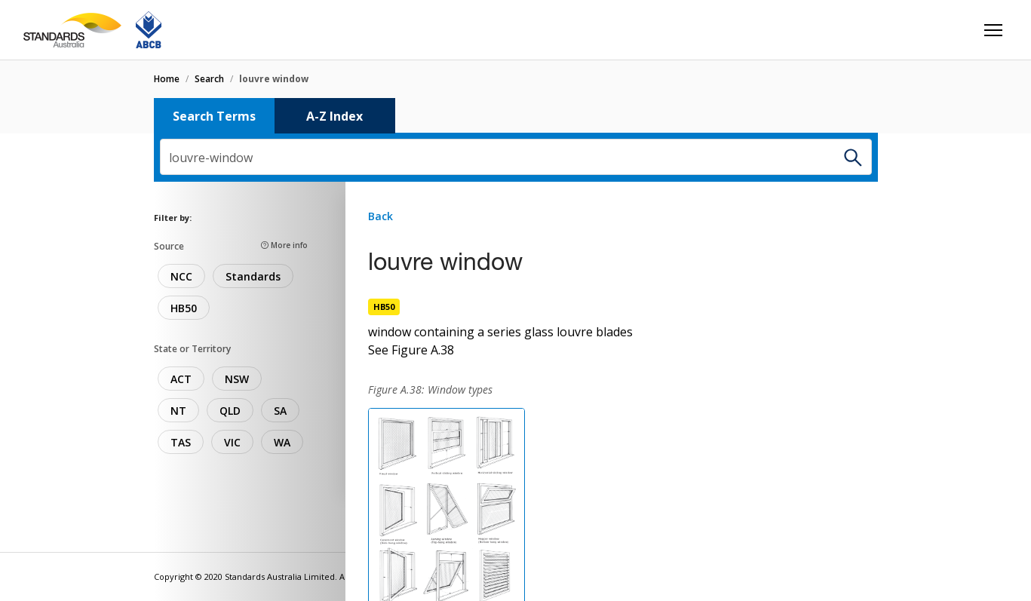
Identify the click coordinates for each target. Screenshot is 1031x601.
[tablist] (516, 115)
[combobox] (516, 157)
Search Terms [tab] (214, 116)
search (209, 78)
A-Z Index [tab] (334, 116)
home (167, 78)
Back (380, 216)
